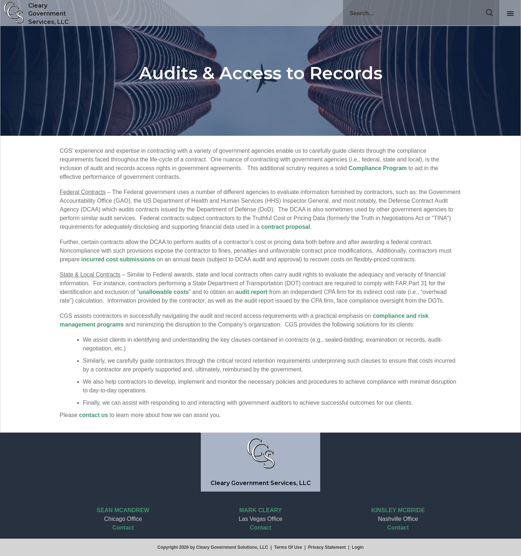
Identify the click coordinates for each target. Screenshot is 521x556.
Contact (123, 528)
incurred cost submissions (118, 259)
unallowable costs (164, 292)
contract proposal (285, 227)
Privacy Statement (327, 547)
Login (358, 547)
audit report (252, 292)
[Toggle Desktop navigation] (510, 13)
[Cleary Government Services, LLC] (13, 12)
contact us (93, 415)
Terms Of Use (288, 547)
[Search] (421, 12)
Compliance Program (377, 168)
